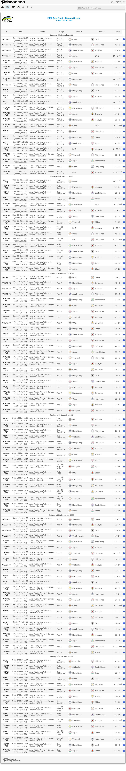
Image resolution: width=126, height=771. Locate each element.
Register (118, 2)
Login (112, 2)
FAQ (123, 2)
